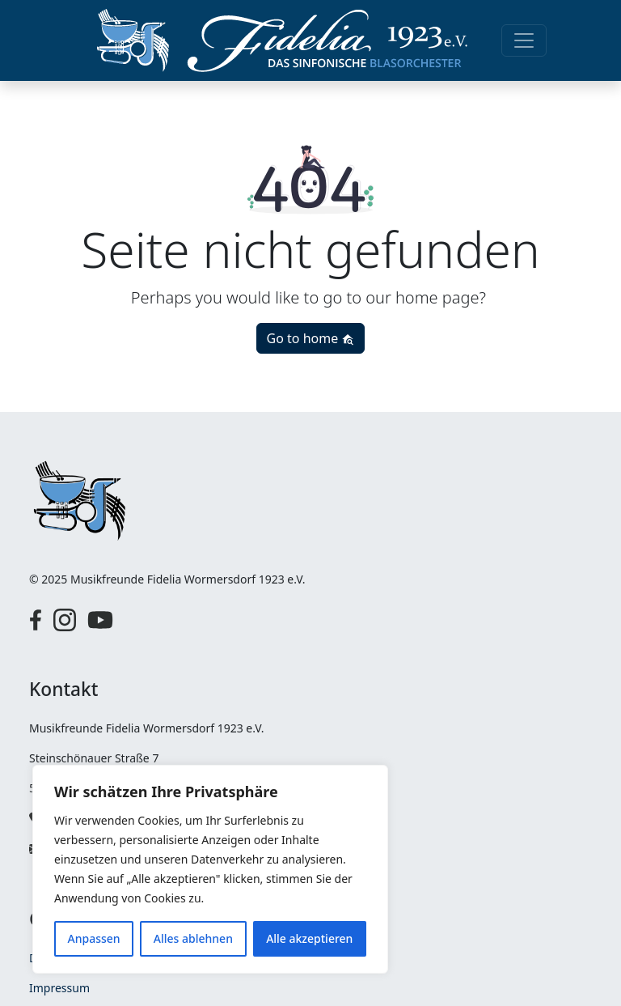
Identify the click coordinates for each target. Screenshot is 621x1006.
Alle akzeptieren (309, 938)
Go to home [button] (311, 338)
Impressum (59, 987)
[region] (210, 869)
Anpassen (94, 938)
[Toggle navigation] (524, 40)
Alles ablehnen (193, 938)
